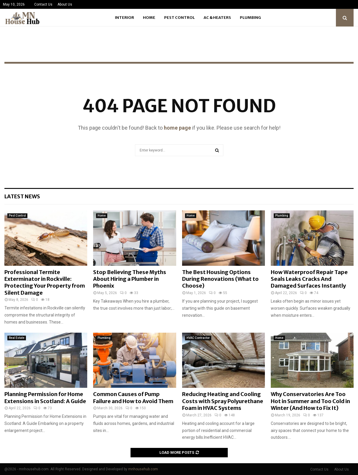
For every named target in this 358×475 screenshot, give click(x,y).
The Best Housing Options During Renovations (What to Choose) (220, 279)
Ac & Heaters (217, 17)
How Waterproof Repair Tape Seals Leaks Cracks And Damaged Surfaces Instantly (309, 279)
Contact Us (43, 4)
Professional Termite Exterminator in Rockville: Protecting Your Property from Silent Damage (44, 282)
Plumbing (250, 17)
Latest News (22, 196)
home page (177, 128)
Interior (124, 17)
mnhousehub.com (143, 469)
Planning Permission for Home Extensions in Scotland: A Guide (45, 397)
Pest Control (179, 17)
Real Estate (16, 337)
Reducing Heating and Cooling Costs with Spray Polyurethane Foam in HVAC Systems (222, 401)
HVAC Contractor (198, 337)
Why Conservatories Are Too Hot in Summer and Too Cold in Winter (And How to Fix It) (310, 401)
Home (149, 17)
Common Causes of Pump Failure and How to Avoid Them (133, 397)
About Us (64, 4)
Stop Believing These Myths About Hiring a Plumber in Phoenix (129, 279)
